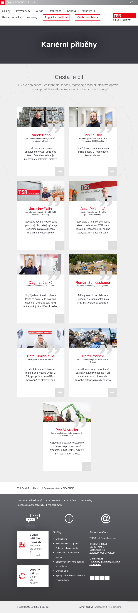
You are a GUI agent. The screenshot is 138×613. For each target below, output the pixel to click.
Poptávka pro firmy (56, 17)
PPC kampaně (114, 607)
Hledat (33, 2)
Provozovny (23, 10)
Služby (6, 10)
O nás (39, 10)
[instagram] (97, 578)
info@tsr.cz (97, 559)
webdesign (100, 607)
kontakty (95, 561)
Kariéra (71, 10)
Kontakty (32, 17)
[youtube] (107, 578)
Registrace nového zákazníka (31, 505)
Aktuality (86, 10)
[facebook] (102, 578)
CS (133, 2)
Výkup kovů (61, 539)
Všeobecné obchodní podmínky (61, 500)
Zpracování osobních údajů (29, 500)
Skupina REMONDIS (16, 2)
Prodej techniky (11, 17)
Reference (55, 10)
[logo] (124, 17)
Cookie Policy (86, 500)
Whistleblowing (55, 505)
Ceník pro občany (87, 17)
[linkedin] (92, 578)
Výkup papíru (62, 571)
